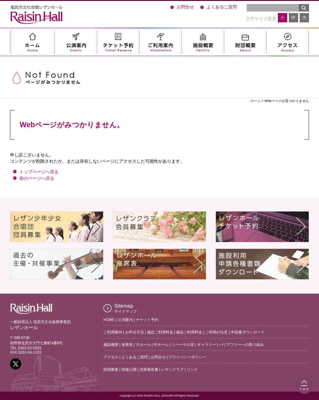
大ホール (143, 344)
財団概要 (245, 42)
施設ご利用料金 (160, 332)
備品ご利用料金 (189, 332)
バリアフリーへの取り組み (241, 344)
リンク (192, 369)
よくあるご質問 (222, 7)
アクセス (287, 42)
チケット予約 (118, 42)
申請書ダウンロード (247, 332)
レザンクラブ (172, 369)
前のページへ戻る (36, 178)
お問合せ (185, 7)
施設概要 (203, 42)
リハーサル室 (183, 344)
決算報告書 (149, 369)
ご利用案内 (160, 42)
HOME (109, 320)
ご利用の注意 (216, 332)
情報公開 (128, 369)
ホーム (32, 42)
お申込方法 (134, 332)
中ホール (161, 344)
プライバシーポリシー (187, 357)
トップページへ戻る (39, 172)
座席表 (127, 344)
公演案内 (76, 42)
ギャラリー (206, 344)
